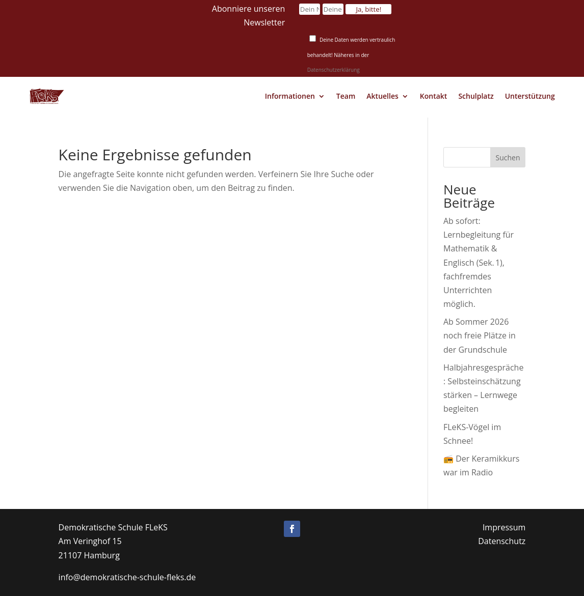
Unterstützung (530, 96)
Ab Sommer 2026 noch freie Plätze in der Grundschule (479, 335)
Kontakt (433, 96)
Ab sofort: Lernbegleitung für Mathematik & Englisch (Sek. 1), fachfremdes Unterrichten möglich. (478, 262)
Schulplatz (475, 96)
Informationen (290, 96)
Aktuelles (382, 96)
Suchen (508, 157)
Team (345, 96)
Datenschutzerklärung (333, 69)
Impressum (504, 527)
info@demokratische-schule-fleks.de (127, 577)
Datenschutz (501, 541)
